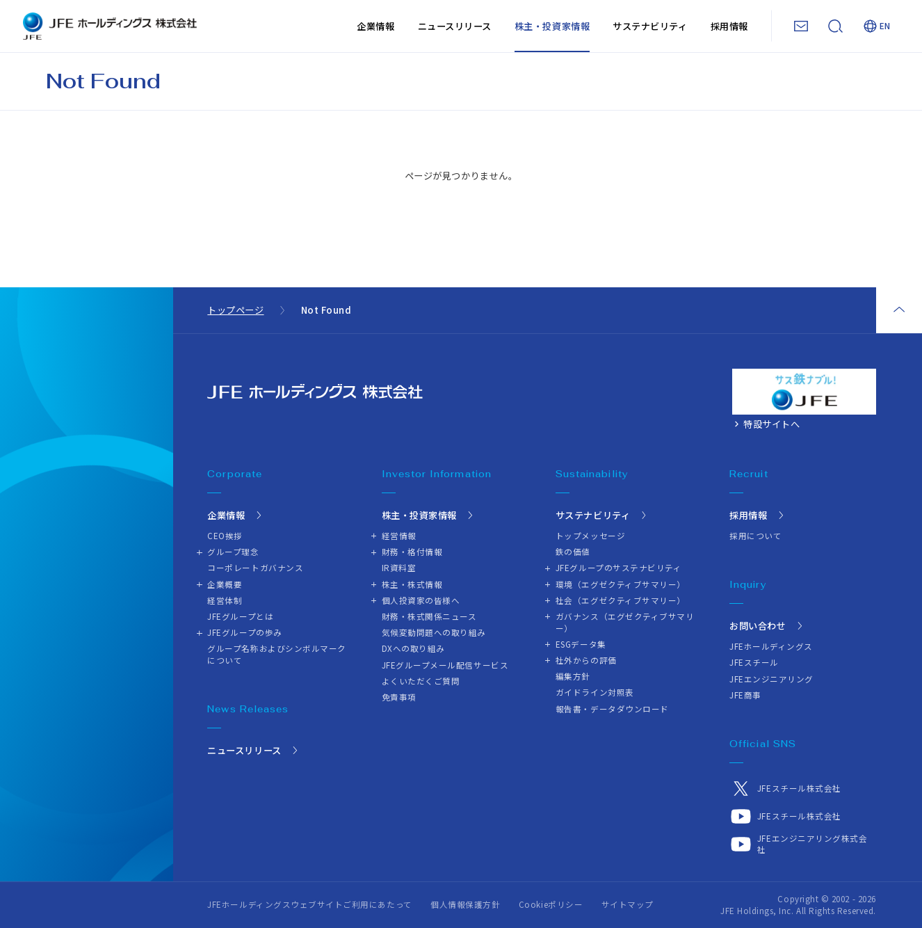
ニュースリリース (455, 26)
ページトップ (899, 310)
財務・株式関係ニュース (429, 616)
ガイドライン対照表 (595, 692)
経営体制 (224, 600)
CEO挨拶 (225, 535)
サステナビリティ (650, 26)
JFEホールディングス (771, 646)
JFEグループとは (240, 616)
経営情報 (399, 535)
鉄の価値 (573, 551)
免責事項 (399, 697)
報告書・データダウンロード (612, 708)
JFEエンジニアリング (771, 679)
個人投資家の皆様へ (421, 600)
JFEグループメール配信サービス (445, 665)
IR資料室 (399, 567)
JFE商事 (745, 695)
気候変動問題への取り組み (434, 632)
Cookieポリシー (551, 904)
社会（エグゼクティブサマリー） (621, 600)
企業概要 (224, 584)
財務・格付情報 (412, 551)
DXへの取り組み (413, 648)
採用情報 (729, 26)
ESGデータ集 (581, 644)
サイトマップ (627, 904)
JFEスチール (754, 662)
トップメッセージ (590, 535)
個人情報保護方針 (465, 904)
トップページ (235, 310)
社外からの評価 (586, 660)
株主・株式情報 (412, 584)
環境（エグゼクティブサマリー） (621, 584)
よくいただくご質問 (421, 681)
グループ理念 (233, 551)
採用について (755, 535)
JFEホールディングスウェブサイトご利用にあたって (309, 904)
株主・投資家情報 (552, 26)
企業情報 (375, 26)
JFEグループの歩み (244, 632)
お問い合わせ (757, 625)
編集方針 (573, 676)
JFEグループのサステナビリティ (619, 567)
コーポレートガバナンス (255, 567)
